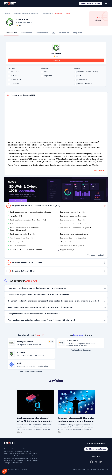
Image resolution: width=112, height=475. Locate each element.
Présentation (11, 33)
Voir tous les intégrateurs (81, 350)
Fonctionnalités (42, 33)
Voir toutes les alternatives (31, 371)
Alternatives (64, 33)
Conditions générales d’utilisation (96, 469)
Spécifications (26, 33)
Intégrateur (77, 33)
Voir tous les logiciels (95, 255)
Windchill (21, 352)
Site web (56, 60)
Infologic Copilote (25, 341)
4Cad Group (72, 340)
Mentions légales (78, 469)
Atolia (19, 363)
